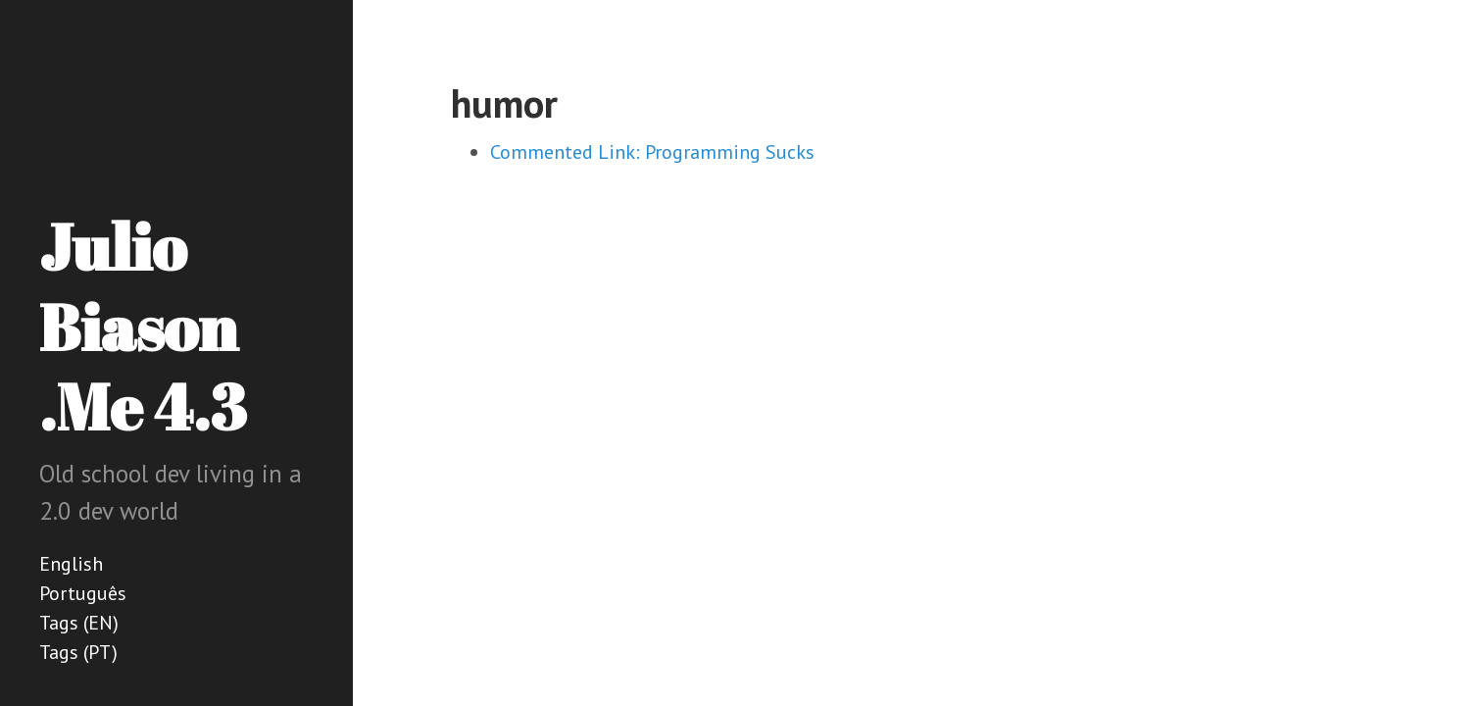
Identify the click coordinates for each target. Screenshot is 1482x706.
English (71, 564)
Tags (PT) (78, 652)
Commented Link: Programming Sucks (652, 152)
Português (82, 593)
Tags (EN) (79, 622)
